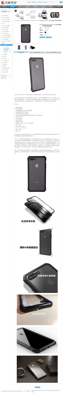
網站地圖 (33, 391)
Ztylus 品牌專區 (6, 46)
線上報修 (54, 390)
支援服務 (39, 390)
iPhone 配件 (6, 49)
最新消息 (43, 390)
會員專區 (46, 390)
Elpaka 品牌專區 (6, 48)
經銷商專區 (50, 390)
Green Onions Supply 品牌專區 (7, 52)
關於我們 (33, 390)
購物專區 (57, 390)
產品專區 (36, 390)
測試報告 (4, 75)
